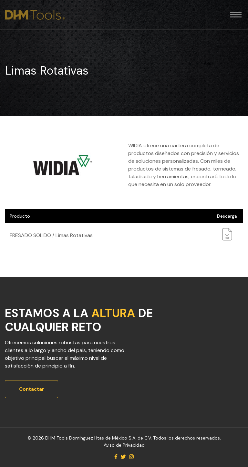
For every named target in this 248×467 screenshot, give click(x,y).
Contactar (31, 389)
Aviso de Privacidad (124, 445)
